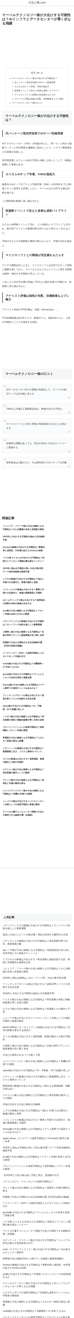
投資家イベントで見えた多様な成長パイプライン (37, 91)
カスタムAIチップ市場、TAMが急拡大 (31, 87)
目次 (33, 72)
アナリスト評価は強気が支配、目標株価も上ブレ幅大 (39, 99)
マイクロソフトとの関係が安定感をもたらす (35, 95)
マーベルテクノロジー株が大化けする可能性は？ (34, 78)
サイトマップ (13, 1310)
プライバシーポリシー (37, 1310)
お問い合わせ (60, 1310)
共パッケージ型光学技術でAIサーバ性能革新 (34, 82)
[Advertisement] (37, 46)
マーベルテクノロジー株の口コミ (27, 103)
